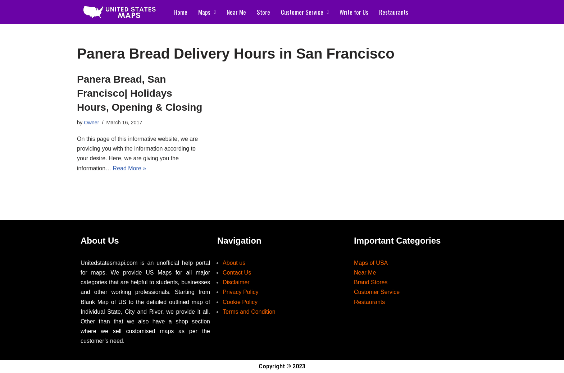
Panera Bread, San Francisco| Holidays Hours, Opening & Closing (139, 93)
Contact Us (237, 273)
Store (263, 12)
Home (180, 12)
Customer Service (305, 12)
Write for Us (354, 12)
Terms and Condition (249, 312)
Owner (91, 122)
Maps (207, 12)
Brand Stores (370, 282)
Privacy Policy (241, 292)
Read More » (129, 168)
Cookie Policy (240, 302)
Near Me (236, 12)
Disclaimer (236, 282)
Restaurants (393, 12)
